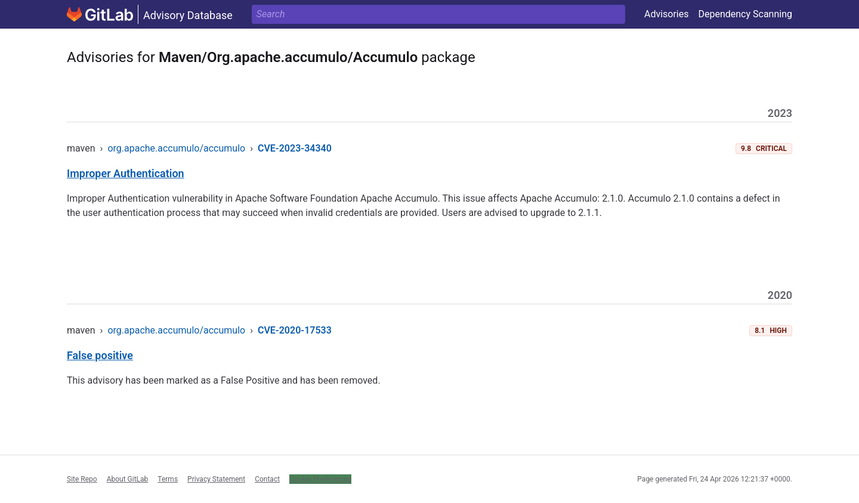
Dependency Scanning (745, 14)
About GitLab (128, 479)
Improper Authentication (125, 173)
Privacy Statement (216, 479)
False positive (100, 355)
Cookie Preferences (320, 479)
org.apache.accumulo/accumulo (176, 148)
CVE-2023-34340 (295, 148)
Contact (267, 479)
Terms (167, 479)
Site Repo (82, 479)
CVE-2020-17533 (295, 330)
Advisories (666, 14)
